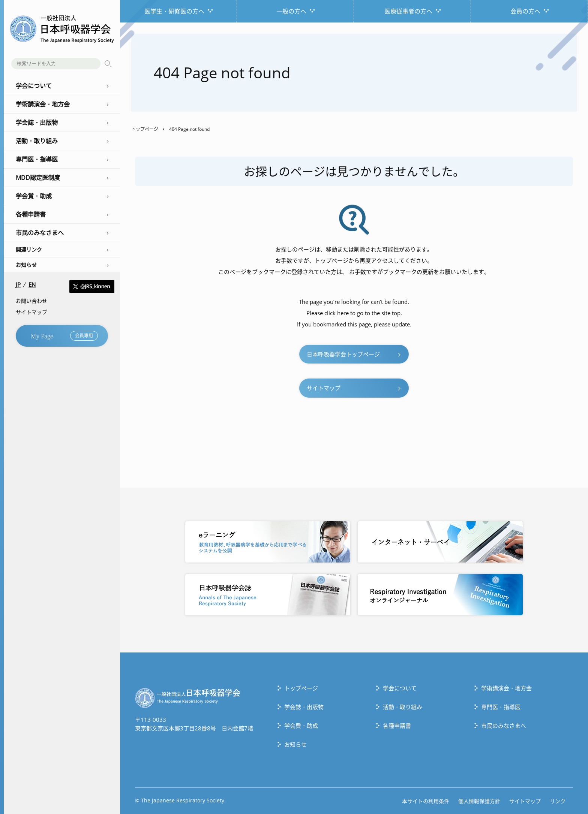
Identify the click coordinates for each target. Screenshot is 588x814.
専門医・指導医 (500, 707)
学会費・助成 (301, 725)
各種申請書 (397, 725)
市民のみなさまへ (503, 725)
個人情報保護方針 (479, 801)
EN (32, 284)
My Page (64, 336)
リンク (558, 801)
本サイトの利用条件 (425, 801)
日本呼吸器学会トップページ (343, 354)
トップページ (144, 129)
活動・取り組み (402, 707)
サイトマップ (31, 312)
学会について (400, 688)
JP (18, 284)
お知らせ (26, 264)
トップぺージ (301, 688)
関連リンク (29, 249)
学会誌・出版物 (304, 707)
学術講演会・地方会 (506, 688)
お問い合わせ (31, 300)
